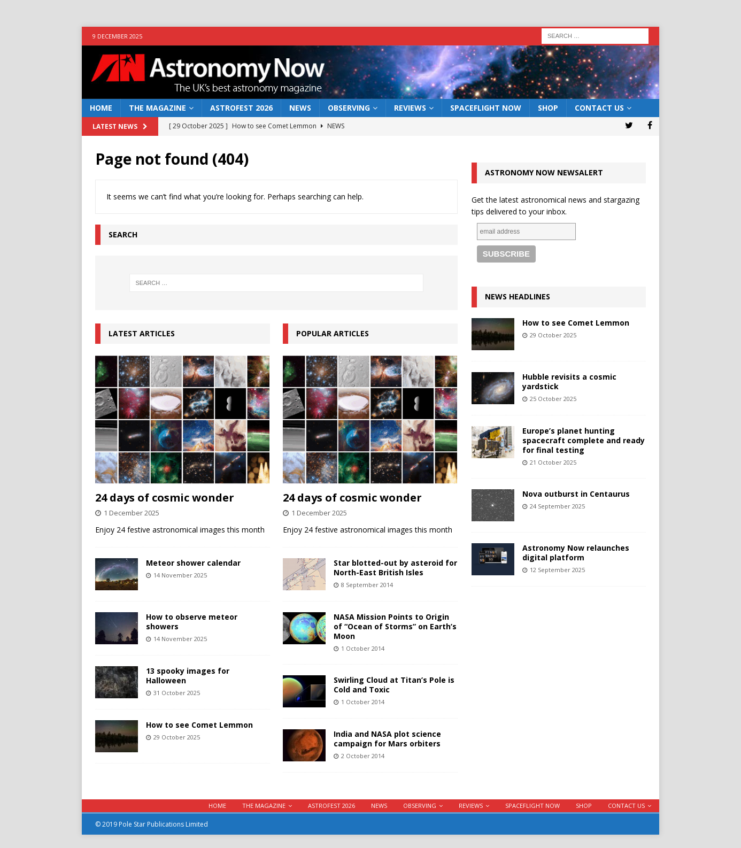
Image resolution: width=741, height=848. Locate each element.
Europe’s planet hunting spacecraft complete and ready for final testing (583, 440)
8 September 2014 (367, 585)
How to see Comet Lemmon (199, 725)
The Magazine (157, 108)
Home (101, 108)
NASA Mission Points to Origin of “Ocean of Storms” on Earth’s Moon (395, 626)
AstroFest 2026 (241, 108)
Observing (349, 108)
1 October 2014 (362, 648)
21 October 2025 (553, 462)
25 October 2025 (553, 399)
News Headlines (517, 296)
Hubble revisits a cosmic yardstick (569, 381)
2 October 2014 (362, 756)
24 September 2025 (557, 506)
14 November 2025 (180, 575)
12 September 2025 (557, 570)
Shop (548, 108)
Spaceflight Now (485, 108)
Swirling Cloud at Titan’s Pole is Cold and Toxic (394, 685)
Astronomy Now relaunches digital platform (575, 552)
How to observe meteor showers (191, 621)
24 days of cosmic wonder (164, 497)
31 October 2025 (176, 693)
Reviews (410, 108)
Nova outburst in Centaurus (576, 494)
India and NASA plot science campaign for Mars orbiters (387, 739)
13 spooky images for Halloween (187, 675)
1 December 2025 (131, 513)
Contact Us (599, 108)
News (300, 108)
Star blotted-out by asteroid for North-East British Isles (395, 567)
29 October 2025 (176, 737)
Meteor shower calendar (193, 563)
